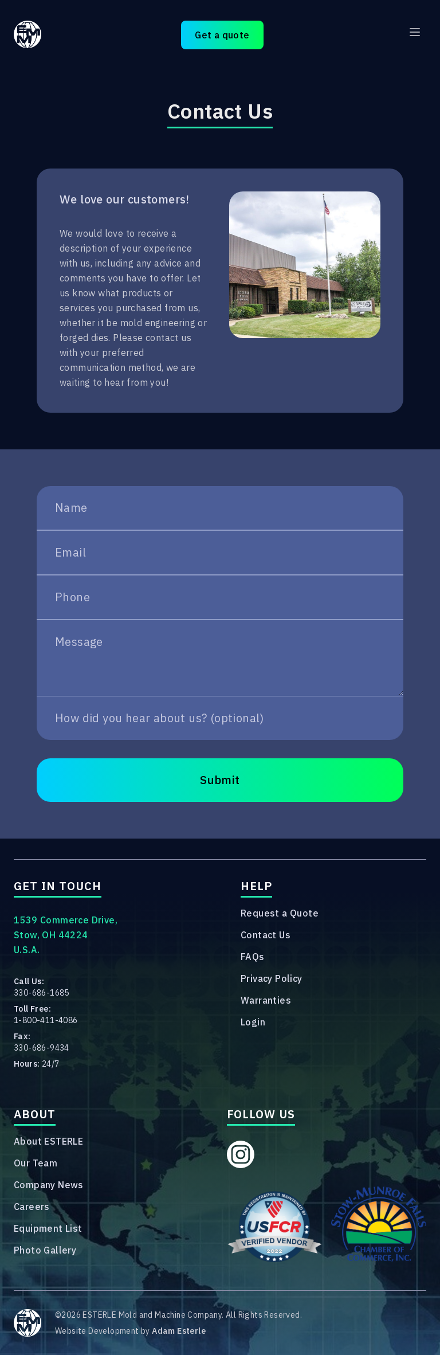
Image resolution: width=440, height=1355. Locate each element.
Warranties (266, 1000)
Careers (32, 1206)
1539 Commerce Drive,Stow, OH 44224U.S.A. (65, 934)
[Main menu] (414, 32)
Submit (219, 780)
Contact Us (265, 935)
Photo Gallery (45, 1250)
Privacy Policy (271, 978)
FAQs (253, 956)
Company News (49, 1184)
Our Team (35, 1163)
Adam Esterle (179, 1331)
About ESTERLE (48, 1141)
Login (253, 1022)
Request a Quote (280, 913)
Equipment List (48, 1228)
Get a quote (222, 35)
